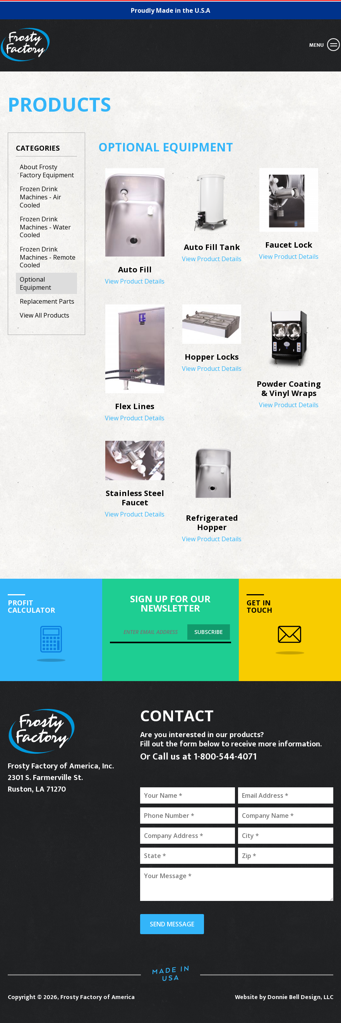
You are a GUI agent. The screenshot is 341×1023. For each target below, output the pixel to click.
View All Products (44, 315)
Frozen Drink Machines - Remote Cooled (47, 257)
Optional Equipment (35, 283)
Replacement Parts (47, 301)
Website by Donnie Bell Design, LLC (284, 997)
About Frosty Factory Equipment (47, 171)
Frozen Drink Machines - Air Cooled (40, 197)
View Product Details (135, 271)
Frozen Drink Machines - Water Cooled (45, 227)
